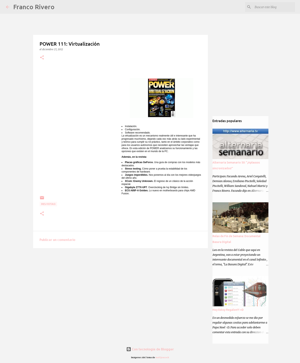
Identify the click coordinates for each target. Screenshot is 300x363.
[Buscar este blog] (274, 7)
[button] (42, 57)
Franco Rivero (34, 6)
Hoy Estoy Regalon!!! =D (228, 309)
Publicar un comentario (57, 240)
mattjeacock (162, 357)
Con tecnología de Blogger (150, 349)
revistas (48, 204)
